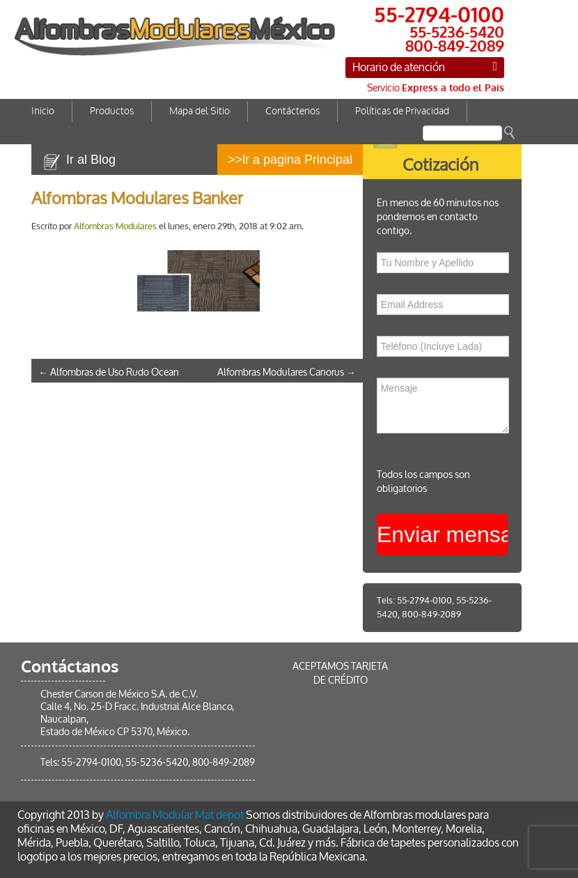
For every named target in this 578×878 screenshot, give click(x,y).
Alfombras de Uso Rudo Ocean (108, 372)
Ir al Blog (91, 160)
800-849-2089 (431, 614)
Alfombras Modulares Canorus (286, 372)
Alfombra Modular (149, 815)
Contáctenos (292, 111)
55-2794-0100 (424, 600)
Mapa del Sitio (199, 111)
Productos (112, 111)
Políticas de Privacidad (402, 111)
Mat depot (219, 815)
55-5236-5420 (156, 762)
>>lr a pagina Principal (290, 160)
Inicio (42, 111)
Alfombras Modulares (115, 226)
